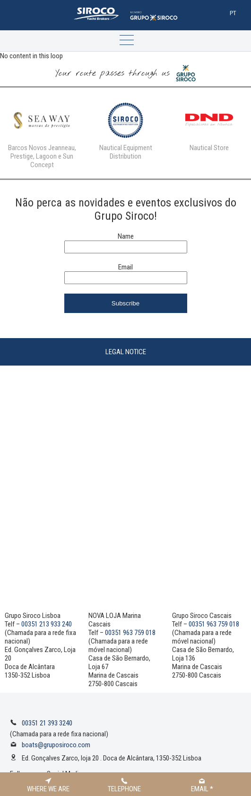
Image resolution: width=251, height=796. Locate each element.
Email (125, 267)
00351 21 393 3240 (47, 723)
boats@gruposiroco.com (56, 745)
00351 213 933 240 (46, 624)
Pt (233, 13)
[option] (42, 133)
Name (126, 236)
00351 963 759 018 (130, 632)
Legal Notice (125, 352)
